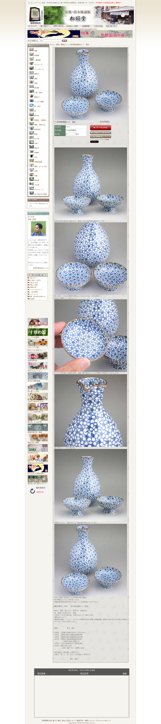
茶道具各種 (38, 162)
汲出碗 (36, 88)
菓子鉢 (36, 115)
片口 (35, 157)
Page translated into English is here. (86, 29)
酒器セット (65, 44)
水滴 (35, 171)
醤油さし (37, 97)
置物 (35, 134)
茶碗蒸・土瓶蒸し (40, 120)
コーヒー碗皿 (39, 101)
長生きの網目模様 (38, 380)
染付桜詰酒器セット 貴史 (79, 44)
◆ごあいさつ (32, 278)
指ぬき (36, 148)
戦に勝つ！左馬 (38, 390)
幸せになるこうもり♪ (38, 370)
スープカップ (39, 69)
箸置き (36, 74)
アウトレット (39, 189)
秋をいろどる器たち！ (35, 350)
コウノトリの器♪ (38, 346)
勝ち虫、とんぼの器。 (38, 421)
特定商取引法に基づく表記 (51, 720)
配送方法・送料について (85, 720)
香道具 (36, 180)
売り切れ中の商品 (40, 194)
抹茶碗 (36, 55)
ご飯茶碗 (37, 60)
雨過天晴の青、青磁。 (38, 431)
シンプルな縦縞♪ (38, 336)
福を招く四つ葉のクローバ (38, 482)
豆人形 (36, 139)
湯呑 (35, 51)
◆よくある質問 (33, 292)
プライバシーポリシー (103, 720)
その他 (36, 185)
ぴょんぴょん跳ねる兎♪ (38, 472)
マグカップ (38, 64)
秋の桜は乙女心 (38, 452)
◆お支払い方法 (33, 282)
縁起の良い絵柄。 (38, 441)
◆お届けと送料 (33, 285)
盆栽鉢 (36, 152)
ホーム (52, 44)
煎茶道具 (37, 129)
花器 (35, 83)
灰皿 (35, 176)
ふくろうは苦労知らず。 (38, 411)
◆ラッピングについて (35, 289)
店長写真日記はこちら (41, 268)
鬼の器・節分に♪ (38, 326)
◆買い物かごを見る (34, 280)
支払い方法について (69, 720)
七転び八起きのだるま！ (38, 400)
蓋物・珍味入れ (39, 125)
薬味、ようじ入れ (40, 166)
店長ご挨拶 (32, 219)
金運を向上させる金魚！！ (38, 462)
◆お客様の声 (32, 287)
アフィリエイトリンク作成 (99, 139)
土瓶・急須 (38, 92)
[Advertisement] (68, 38)
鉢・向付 (37, 106)
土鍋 (35, 143)
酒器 (35, 78)
